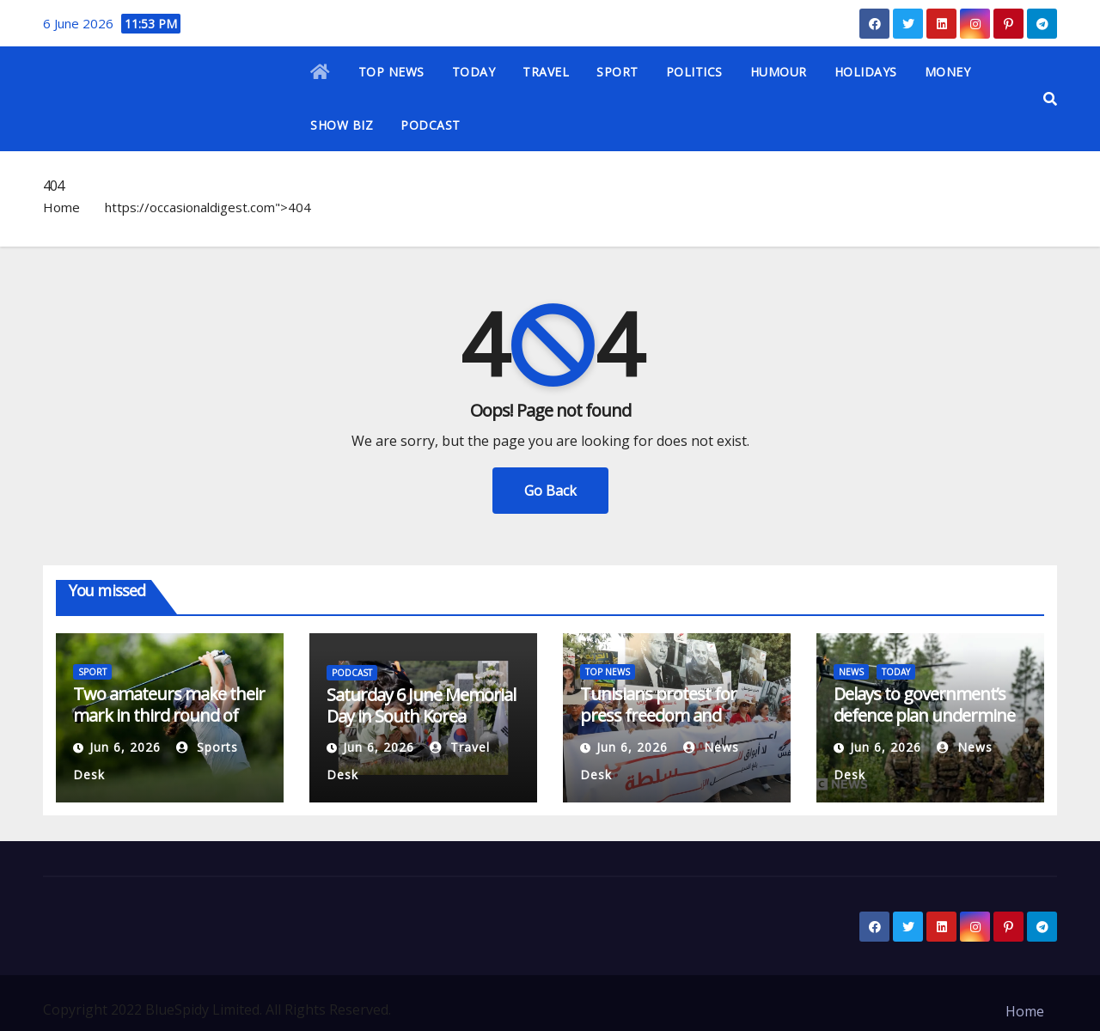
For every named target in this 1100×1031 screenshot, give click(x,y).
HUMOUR (778, 72)
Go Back (550, 490)
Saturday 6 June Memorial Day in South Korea (421, 705)
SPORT (617, 72)
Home (61, 207)
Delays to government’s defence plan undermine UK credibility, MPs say (924, 715)
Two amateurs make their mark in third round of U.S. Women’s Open (169, 715)
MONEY (948, 72)
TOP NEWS (391, 72)
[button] (1050, 98)
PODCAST (430, 125)
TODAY (474, 72)
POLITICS (694, 72)
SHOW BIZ (341, 125)
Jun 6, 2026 (125, 747)
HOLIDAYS (865, 72)
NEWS (851, 672)
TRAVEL (545, 72)
